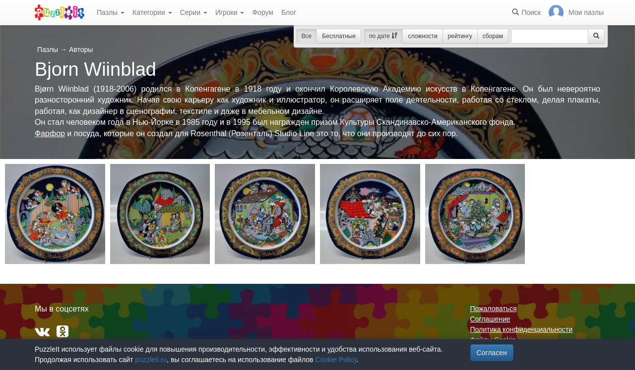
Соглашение (490, 319)
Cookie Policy (336, 360)
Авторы (81, 49)
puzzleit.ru (151, 360)
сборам (493, 36)
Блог (288, 12)
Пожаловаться (493, 309)
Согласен (492, 353)
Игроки (230, 12)
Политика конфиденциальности (521, 329)
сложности (422, 36)
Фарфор (50, 133)
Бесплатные (339, 36)
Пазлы (111, 12)
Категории (152, 12)
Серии (193, 12)
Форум (262, 12)
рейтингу (460, 36)
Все (307, 36)
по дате (383, 36)
